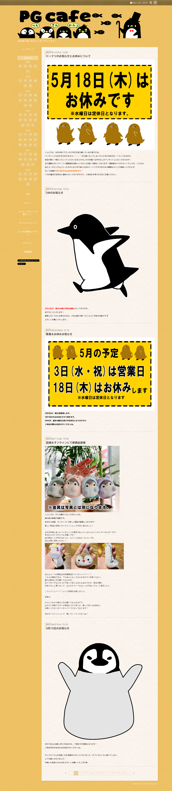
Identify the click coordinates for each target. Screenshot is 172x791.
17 (107, 773)
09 (30, 80)
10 (25, 80)
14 (91, 773)
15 (97, 773)
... (71, 773)
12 (81, 773)
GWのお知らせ (54, 193)
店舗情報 (28, 251)
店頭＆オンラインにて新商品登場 (65, 442)
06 (25, 100)
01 (28, 71)
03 (30, 66)
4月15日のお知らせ (57, 628)
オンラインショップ (28, 223)
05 (20, 66)
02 (35, 66)
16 (102, 773)
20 (123, 773)
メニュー (28, 203)
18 (112, 773)
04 (25, 66)
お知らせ (28, 58)
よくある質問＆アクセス (28, 233)
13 (86, 773)
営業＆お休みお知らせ (59, 334)
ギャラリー (28, 243)
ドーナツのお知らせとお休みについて (68, 56)
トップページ (28, 49)
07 (20, 100)
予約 (28, 194)
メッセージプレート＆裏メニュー (28, 213)
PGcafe (140, 784)
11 (76, 773)
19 (118, 773)
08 (35, 80)
